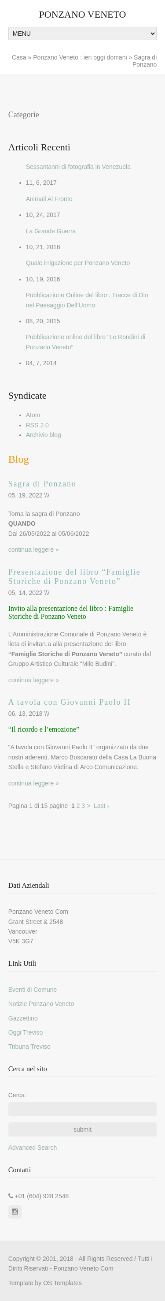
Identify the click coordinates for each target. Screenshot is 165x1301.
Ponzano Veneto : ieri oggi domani (80, 57)
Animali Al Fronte (49, 198)
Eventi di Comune (32, 989)
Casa (20, 57)
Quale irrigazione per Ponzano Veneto (78, 262)
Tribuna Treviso (29, 1046)
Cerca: (17, 1095)
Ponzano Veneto (82, 14)
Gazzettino (23, 1018)
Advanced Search (32, 1147)
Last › (101, 805)
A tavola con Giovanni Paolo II (69, 702)
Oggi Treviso (25, 1032)
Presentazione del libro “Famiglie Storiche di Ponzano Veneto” (74, 577)
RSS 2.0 (37, 425)
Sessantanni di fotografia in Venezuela (78, 166)
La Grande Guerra (51, 231)
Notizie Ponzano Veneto (41, 1003)
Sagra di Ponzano (42, 483)
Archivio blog (43, 434)
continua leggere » (33, 549)
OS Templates (62, 1282)
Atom (33, 415)
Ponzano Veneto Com (83, 1268)
